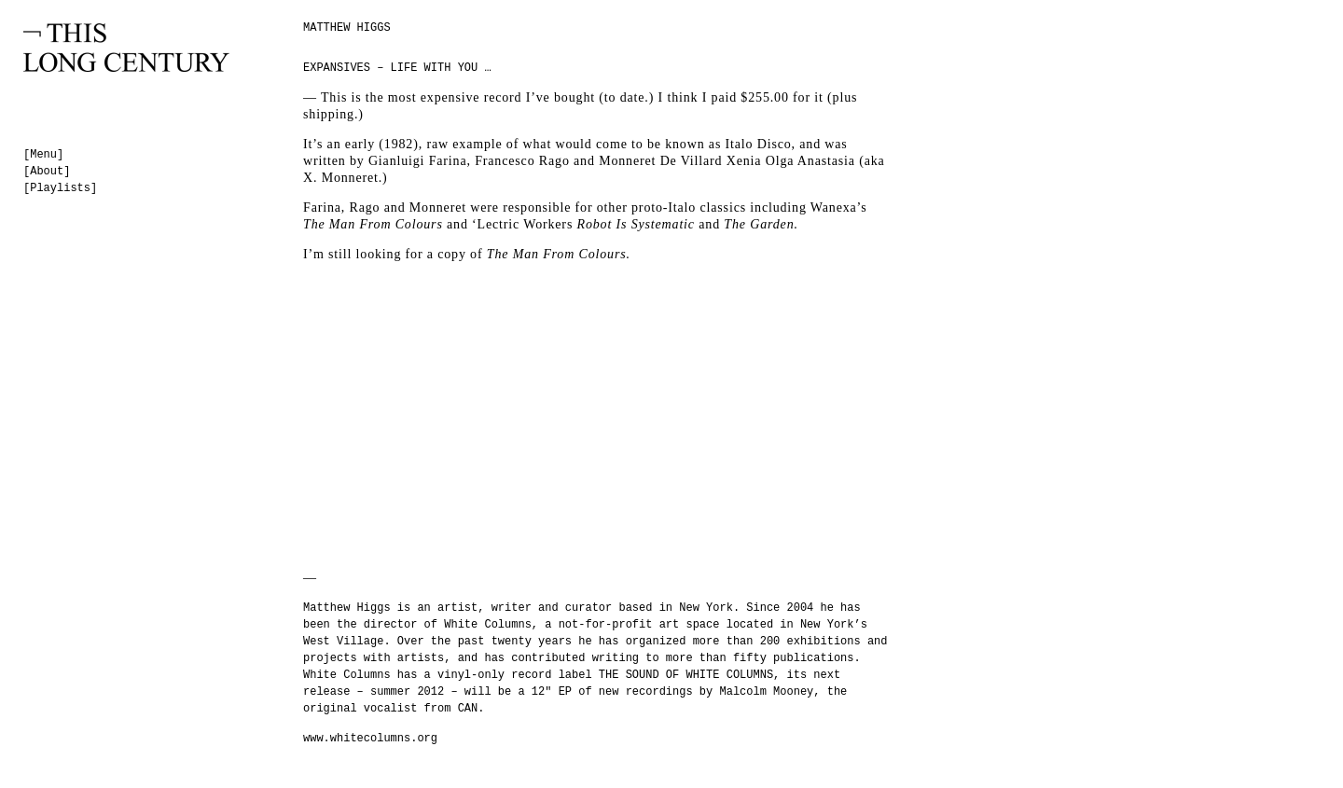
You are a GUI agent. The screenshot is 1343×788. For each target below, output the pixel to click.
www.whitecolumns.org (370, 738)
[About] (46, 171)
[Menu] (43, 154)
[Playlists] (60, 188)
